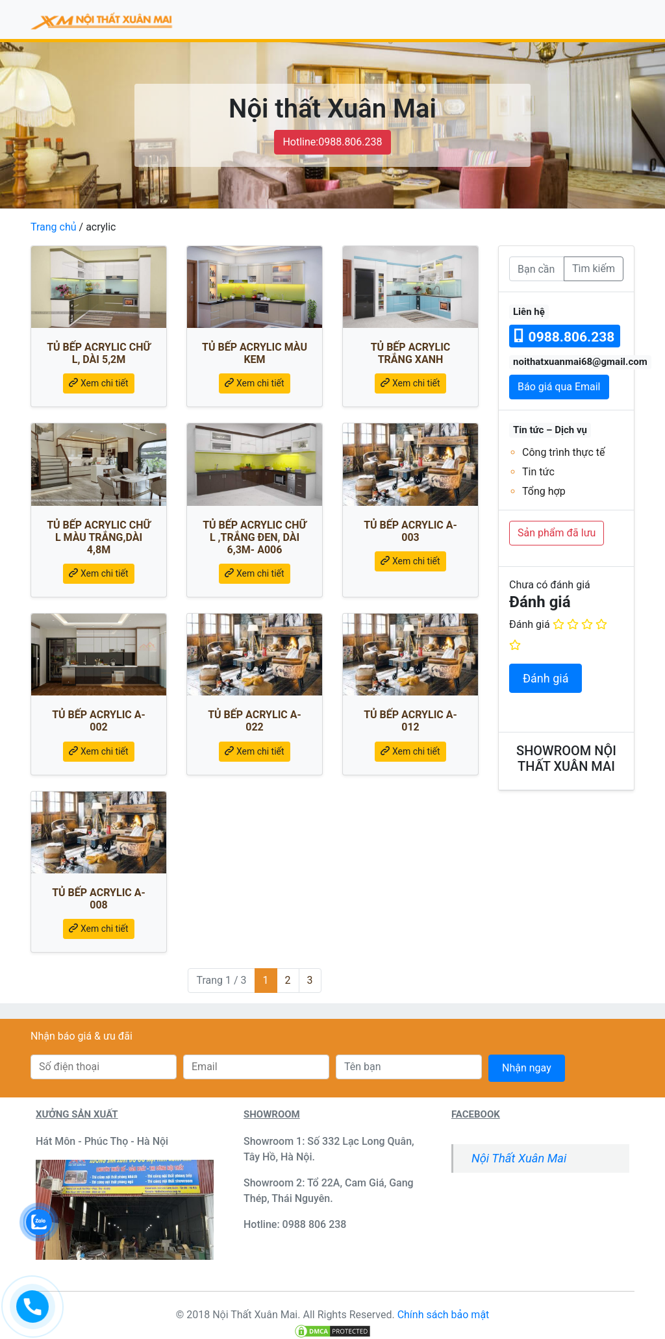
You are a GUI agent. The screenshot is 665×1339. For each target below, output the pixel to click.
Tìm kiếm (593, 268)
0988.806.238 (564, 337)
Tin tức (538, 472)
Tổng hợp (544, 491)
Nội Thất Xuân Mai (518, 1158)
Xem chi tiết (98, 383)
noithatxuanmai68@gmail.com (580, 362)
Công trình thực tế (563, 452)
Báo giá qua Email (559, 387)
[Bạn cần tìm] (536, 269)
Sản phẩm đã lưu (557, 533)
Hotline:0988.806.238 (332, 142)
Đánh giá (529, 624)
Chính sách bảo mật (443, 1314)
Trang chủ (54, 227)
